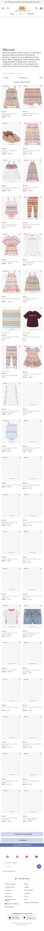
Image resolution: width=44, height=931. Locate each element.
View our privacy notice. (9, 871)
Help (25, 899)
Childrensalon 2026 (26, 923)
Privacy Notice (28, 890)
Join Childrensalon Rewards (22, 845)
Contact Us (8, 890)
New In (12, 14)
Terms (26, 896)
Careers (26, 887)
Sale (20, 14)
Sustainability (9, 907)
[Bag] (41, 8)
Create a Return (10, 887)
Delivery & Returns (10, 884)
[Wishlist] (36, 8)
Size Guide (8, 896)
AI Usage (27, 893)
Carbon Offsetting (11, 904)
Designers (30, 14)
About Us (8, 893)
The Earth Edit (22, 878)
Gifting (26, 884)
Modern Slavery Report (31, 902)
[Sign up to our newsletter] (39, 866)
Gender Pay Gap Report (10, 900)
